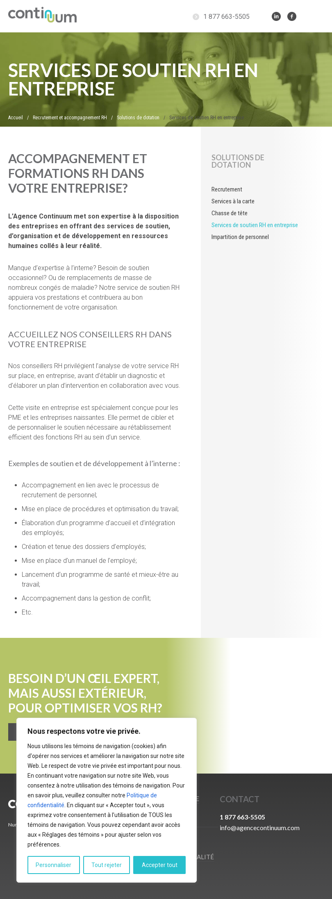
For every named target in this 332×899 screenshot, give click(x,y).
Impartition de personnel (240, 237)
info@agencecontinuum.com (260, 827)
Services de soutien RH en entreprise (254, 225)
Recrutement (226, 189)
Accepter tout (159, 865)
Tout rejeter (106, 865)
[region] (106, 800)
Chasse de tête (229, 213)
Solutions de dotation (237, 161)
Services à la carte (233, 201)
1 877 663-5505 (226, 16)
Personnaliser (53, 865)
